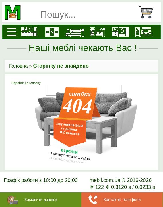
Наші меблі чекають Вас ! (83, 48)
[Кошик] (148, 12)
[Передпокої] (120, 32)
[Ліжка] (74, 32)
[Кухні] (29, 32)
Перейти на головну (81, 122)
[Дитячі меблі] (97, 32)
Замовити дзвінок (40, 199)
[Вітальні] (143, 32)
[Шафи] (51, 32)
